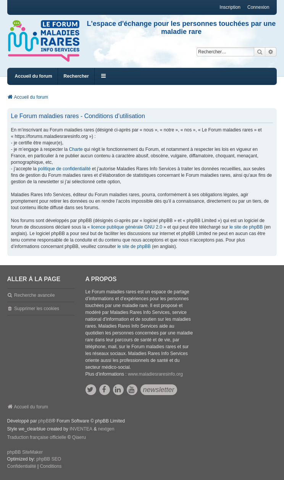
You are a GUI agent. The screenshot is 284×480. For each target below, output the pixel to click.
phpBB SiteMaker (25, 452)
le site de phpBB (246, 227)
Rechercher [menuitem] (76, 76)
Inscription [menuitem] (229, 7)
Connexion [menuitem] (258, 7)
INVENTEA (80, 429)
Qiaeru (79, 437)
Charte (76, 149)
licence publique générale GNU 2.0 (126, 227)
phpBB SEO (48, 459)
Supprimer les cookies (36, 308)
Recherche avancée (34, 295)
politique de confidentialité (64, 168)
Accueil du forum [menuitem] (33, 76)
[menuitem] (21, 466)
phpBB (45, 421)
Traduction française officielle (36, 437)
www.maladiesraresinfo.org (155, 374)
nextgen (106, 429)
